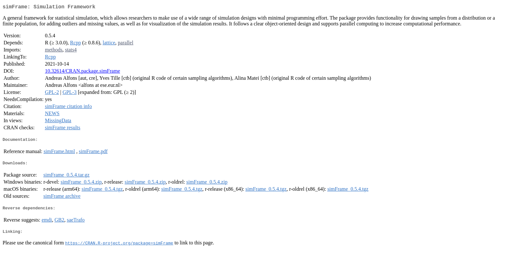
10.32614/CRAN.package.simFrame (82, 72)
